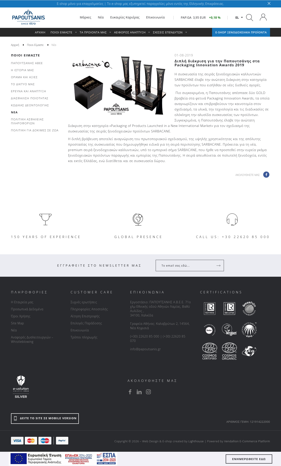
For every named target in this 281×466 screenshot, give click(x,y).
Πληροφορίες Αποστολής (89, 309)
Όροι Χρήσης (21, 316)
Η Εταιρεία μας (22, 302)
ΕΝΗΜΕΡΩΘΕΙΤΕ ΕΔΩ (249, 459)
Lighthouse (196, 441)
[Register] (219, 265)
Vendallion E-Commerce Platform (247, 441)
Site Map (17, 323)
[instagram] (148, 391)
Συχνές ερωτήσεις (83, 302)
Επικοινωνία (79, 330)
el (237, 17)
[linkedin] (139, 391)
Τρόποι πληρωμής (83, 337)
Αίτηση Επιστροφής (85, 316)
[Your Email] (186, 265)
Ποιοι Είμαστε (25, 55)
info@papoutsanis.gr (145, 349)
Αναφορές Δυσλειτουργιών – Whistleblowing (32, 339)
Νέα (14, 330)
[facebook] (130, 391)
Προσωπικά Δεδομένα (27, 309)
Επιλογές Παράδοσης (86, 323)
